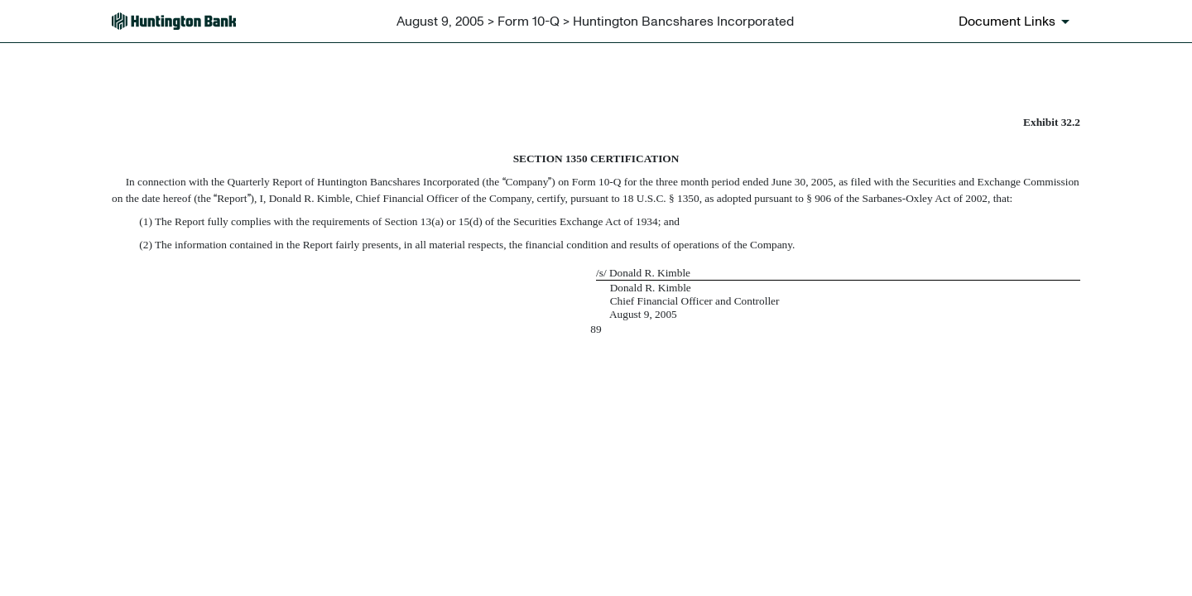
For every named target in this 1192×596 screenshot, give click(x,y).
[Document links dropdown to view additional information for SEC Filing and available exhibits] (1017, 21)
